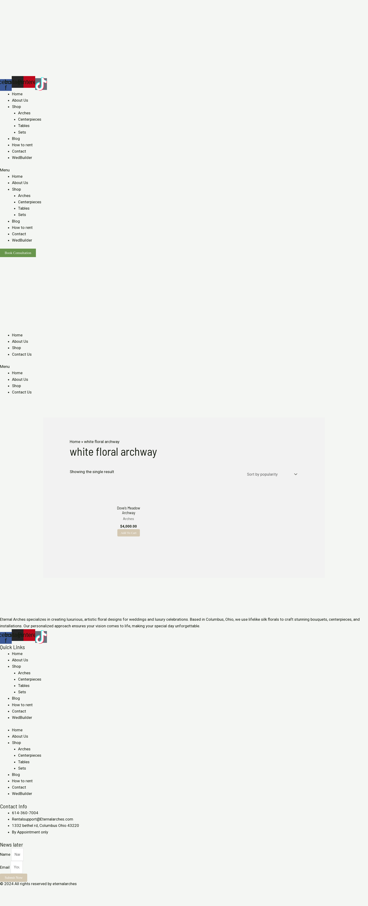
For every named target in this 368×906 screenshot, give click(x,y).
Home (17, 94)
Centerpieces (29, 119)
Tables (24, 125)
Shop (16, 106)
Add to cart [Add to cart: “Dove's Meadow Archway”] (129, 536)
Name (5, 860)
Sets (22, 132)
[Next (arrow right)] (15, 903)
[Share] (15, 896)
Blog (16, 138)
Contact (19, 151)
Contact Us (22, 354)
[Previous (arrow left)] (4, 903)
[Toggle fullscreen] (25, 896)
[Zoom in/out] (35, 896)
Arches (24, 113)
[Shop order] (271, 474)
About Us (20, 100)
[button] (184, 170)
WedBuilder (22, 157)
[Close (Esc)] (4, 896)
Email (5, 873)
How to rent (22, 145)
